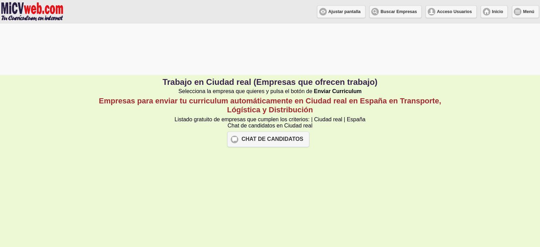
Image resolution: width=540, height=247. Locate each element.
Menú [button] (528, 11)
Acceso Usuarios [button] (454, 11)
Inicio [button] (497, 11)
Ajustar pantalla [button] (344, 11)
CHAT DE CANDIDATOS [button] (272, 139)
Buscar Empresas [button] (399, 11)
